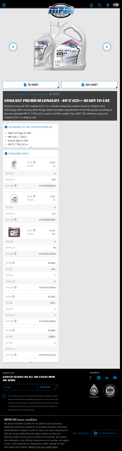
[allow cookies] (105, 433)
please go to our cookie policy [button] (43, 447)
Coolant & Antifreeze (18, 94)
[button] (13, 48)
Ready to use (40, 94)
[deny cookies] (81, 433)
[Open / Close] (4, 5)
